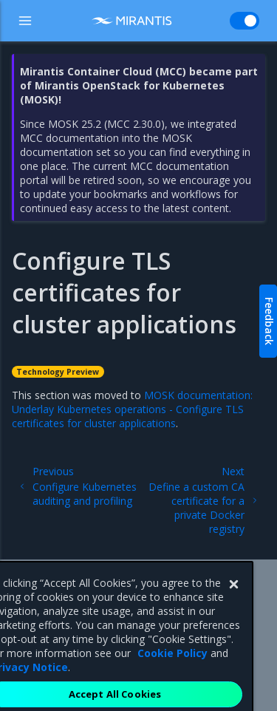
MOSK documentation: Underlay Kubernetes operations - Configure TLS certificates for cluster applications (132, 409)
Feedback (269, 321)
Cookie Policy (172, 662)
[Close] (233, 593)
